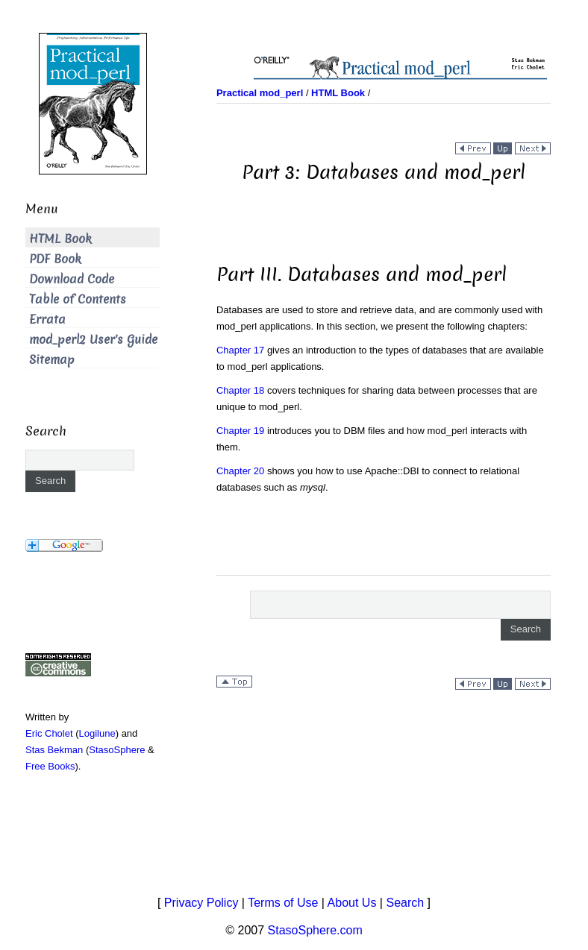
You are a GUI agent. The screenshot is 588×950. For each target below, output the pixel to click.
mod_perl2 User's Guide (93, 339)
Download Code (71, 279)
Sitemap (52, 360)
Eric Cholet (49, 733)
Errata (47, 319)
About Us (352, 902)
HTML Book (60, 239)
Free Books (50, 766)
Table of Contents (77, 299)
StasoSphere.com (315, 930)
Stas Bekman (54, 749)
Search (405, 902)
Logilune (97, 733)
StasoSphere (117, 749)
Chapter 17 (240, 350)
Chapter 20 (240, 470)
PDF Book (55, 259)
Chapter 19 (240, 430)
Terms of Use (283, 902)
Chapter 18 (240, 390)
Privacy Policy (201, 902)
